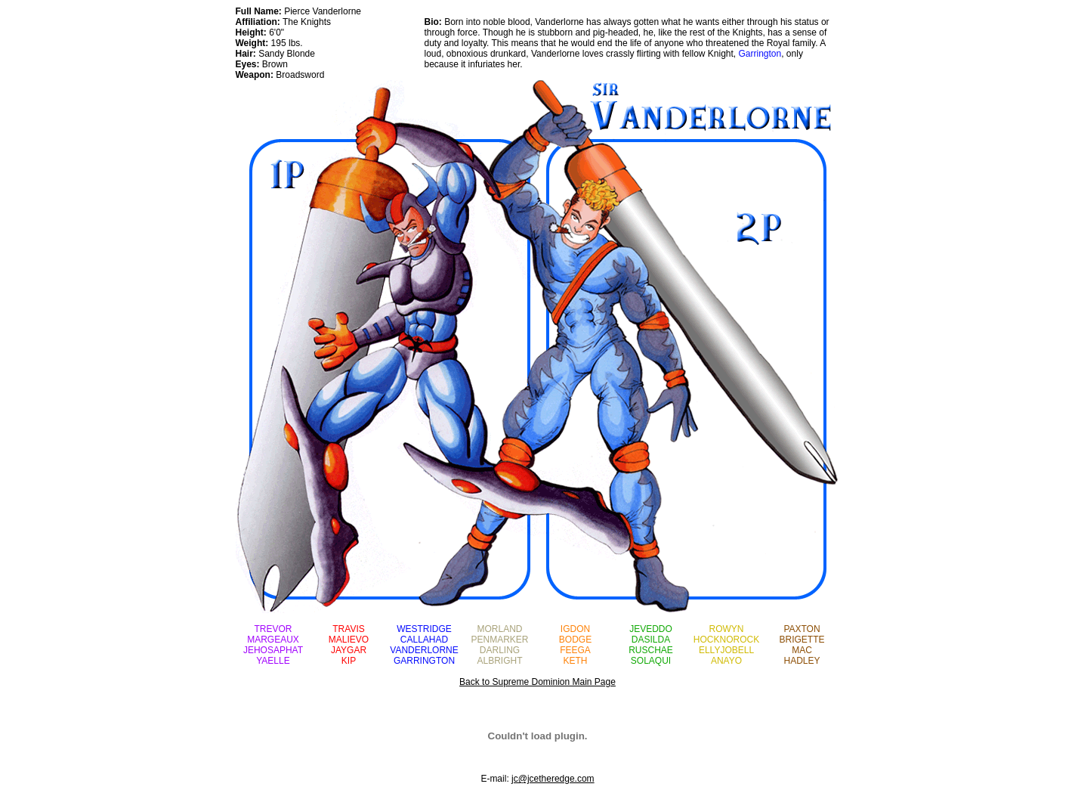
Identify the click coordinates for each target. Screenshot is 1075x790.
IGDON (575, 629)
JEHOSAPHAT (273, 650)
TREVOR (273, 629)
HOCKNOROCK (726, 639)
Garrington (760, 53)
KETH (575, 660)
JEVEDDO (650, 629)
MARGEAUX (273, 639)
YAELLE (272, 660)
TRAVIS (348, 629)
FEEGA (575, 650)
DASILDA (651, 639)
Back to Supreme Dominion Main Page (537, 682)
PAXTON (801, 629)
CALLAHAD (424, 639)
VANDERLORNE (424, 650)
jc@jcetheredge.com (553, 778)
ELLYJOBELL (726, 650)
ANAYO (726, 660)
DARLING (500, 650)
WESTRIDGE (424, 629)
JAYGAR (348, 650)
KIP (348, 660)
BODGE (575, 639)
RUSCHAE (651, 650)
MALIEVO (349, 639)
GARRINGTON (424, 660)
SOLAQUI (651, 660)
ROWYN (726, 629)
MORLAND (499, 629)
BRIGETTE (801, 639)
